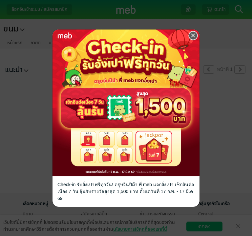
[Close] (193, 35)
